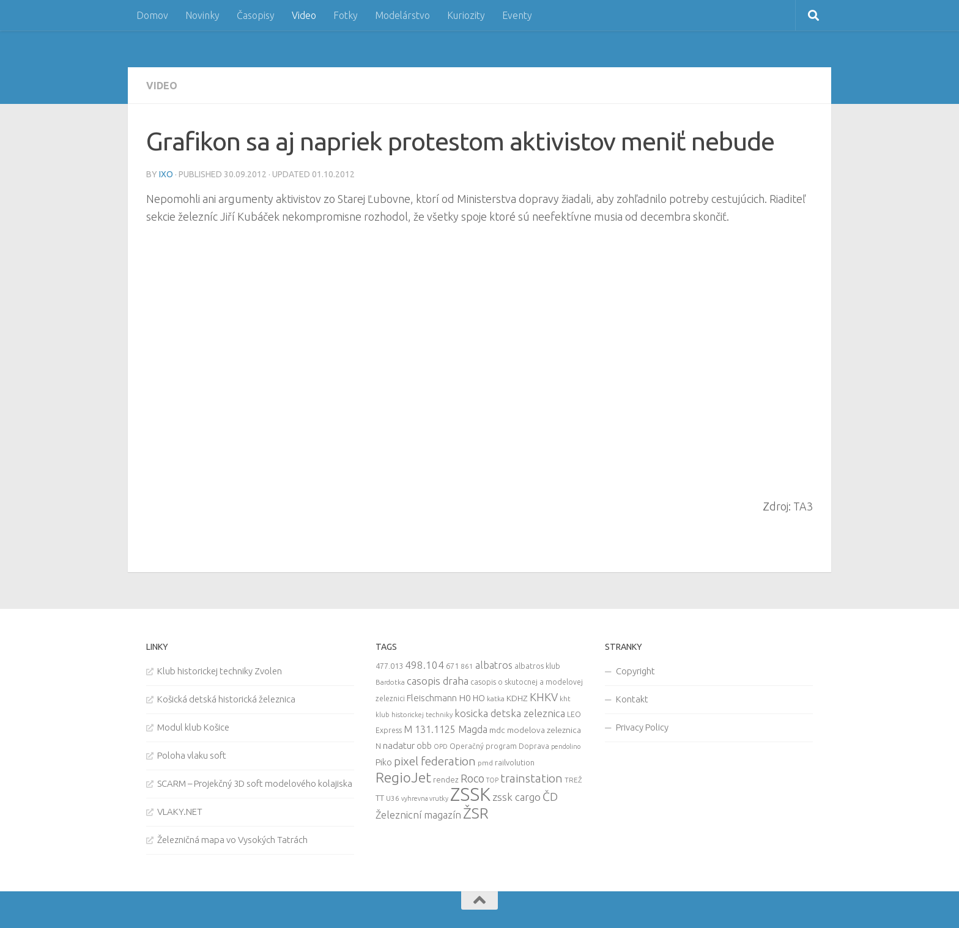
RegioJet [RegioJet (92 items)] (403, 777)
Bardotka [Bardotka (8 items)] (390, 682)
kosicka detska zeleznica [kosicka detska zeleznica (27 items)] (509, 713)
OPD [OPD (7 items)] (441, 746)
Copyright (635, 671)
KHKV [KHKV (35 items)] (544, 697)
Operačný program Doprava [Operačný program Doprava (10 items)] (499, 746)
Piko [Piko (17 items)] (384, 762)
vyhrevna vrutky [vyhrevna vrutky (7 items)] (424, 798)
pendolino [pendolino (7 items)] (565, 746)
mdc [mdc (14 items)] (497, 730)
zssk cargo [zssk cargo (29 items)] (516, 797)
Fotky (345, 15)
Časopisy (256, 15)
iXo (166, 174)
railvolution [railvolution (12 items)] (515, 762)
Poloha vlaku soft (191, 755)
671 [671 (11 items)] (452, 665)
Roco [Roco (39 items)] (472, 778)
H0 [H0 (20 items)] (465, 698)
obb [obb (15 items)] (424, 746)
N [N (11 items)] (378, 746)
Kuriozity (466, 15)
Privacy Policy (642, 727)
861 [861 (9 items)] (467, 666)
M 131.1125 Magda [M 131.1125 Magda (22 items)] (445, 729)
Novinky (202, 15)
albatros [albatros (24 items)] (494, 665)
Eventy (517, 15)
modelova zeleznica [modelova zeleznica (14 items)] (544, 730)
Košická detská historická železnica (226, 699)
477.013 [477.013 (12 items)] (389, 665)
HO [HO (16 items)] (479, 698)
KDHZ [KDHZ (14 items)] (517, 698)
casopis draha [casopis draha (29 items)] (437, 681)
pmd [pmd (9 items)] (485, 763)
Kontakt (632, 699)
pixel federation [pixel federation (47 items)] (435, 761)
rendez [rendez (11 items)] (446, 779)
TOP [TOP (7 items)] (492, 780)
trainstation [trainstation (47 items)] (531, 778)
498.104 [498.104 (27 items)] (424, 665)
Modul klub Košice (193, 727)
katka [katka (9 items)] (496, 698)
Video (304, 15)
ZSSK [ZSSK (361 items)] (470, 794)
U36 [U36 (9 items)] (392, 798)
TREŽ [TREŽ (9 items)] (573, 780)
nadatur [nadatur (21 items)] (399, 745)
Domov (152, 15)
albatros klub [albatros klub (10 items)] (537, 666)
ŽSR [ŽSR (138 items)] (476, 813)
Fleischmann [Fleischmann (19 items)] (432, 698)
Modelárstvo (402, 15)
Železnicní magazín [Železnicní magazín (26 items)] (418, 814)
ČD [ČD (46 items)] (550, 796)
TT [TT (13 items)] (380, 798)
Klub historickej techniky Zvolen (219, 671)
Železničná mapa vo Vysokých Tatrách (232, 839)
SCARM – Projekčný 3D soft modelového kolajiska (254, 783)
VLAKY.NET (179, 811)
